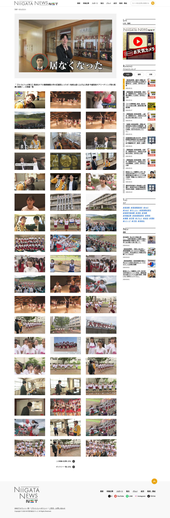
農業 (126, 218)
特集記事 (86, 3)
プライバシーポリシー (39, 508)
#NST (127, 210)
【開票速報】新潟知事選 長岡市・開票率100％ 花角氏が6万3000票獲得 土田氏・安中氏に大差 (136, 162)
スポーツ (95, 3)
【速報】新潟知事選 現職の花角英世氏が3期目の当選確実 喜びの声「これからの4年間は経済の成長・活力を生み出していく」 (136, 127)
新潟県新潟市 (137, 208)
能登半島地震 (130, 213)
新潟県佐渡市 (146, 210)
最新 (78, 3)
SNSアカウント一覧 (22, 508)
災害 (132, 218)
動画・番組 (123, 3)
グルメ (108, 3)
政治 (146, 218)
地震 (145, 213)
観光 (102, 3)
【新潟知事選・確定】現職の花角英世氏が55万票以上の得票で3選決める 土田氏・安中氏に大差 (136, 82)
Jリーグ (128, 221)
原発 (139, 213)
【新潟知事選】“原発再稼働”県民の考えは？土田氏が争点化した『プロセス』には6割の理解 (134, 262)
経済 (115, 3)
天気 (135, 221)
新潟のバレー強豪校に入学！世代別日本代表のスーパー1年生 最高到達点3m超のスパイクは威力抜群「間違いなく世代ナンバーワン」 (136, 175)
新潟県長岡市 (139, 216)
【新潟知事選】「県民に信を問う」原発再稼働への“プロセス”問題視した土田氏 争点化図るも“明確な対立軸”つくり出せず (134, 251)
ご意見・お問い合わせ (57, 508)
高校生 (142, 221)
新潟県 (127, 208)
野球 (148, 216)
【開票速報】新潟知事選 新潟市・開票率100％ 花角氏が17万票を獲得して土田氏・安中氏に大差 (136, 94)
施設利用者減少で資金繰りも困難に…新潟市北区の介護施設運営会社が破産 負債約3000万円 (136, 187)
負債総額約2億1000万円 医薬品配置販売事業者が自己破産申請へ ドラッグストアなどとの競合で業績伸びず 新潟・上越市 (136, 140)
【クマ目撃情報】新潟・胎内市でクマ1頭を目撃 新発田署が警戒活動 (136, 105)
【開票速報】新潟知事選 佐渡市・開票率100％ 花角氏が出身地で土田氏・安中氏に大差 (136, 151)
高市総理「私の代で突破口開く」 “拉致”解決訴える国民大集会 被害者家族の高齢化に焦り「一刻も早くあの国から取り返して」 (135, 239)
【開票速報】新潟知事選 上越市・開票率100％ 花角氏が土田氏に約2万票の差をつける (136, 115)
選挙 (152, 218)
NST (147, 208)
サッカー (135, 210)
